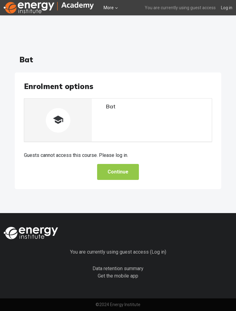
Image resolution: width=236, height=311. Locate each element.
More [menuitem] (109, 7)
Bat (111, 106)
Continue (118, 172)
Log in (226, 7)
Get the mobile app (118, 276)
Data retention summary (118, 268)
